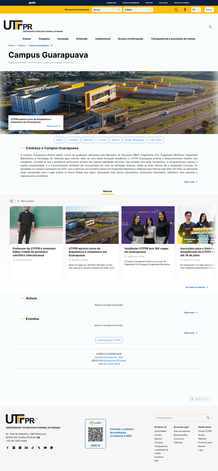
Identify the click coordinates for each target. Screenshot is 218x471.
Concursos (179, 439)
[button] (25, 218)
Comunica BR (111, 3)
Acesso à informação (131, 3)
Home (26, 45)
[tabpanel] (109, 261)
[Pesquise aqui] (180, 417)
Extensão (81, 38)
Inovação (63, 38)
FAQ (156, 461)
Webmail (202, 439)
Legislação (163, 3)
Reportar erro (184, 399)
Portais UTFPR (205, 431)
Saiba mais (68, 126)
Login (200, 450)
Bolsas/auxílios (181, 435)
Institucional (102, 38)
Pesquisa (44, 38)
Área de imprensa (182, 431)
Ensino (27, 38)
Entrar (209, 10)
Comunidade (160, 431)
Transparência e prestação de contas (173, 38)
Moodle (201, 446)
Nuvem (201, 435)
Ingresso (158, 439)
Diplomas (178, 442)
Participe (149, 3)
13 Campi (158, 442)
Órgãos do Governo (181, 3)
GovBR (32, 3)
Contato (158, 435)
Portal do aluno (205, 442)
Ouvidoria (158, 457)
